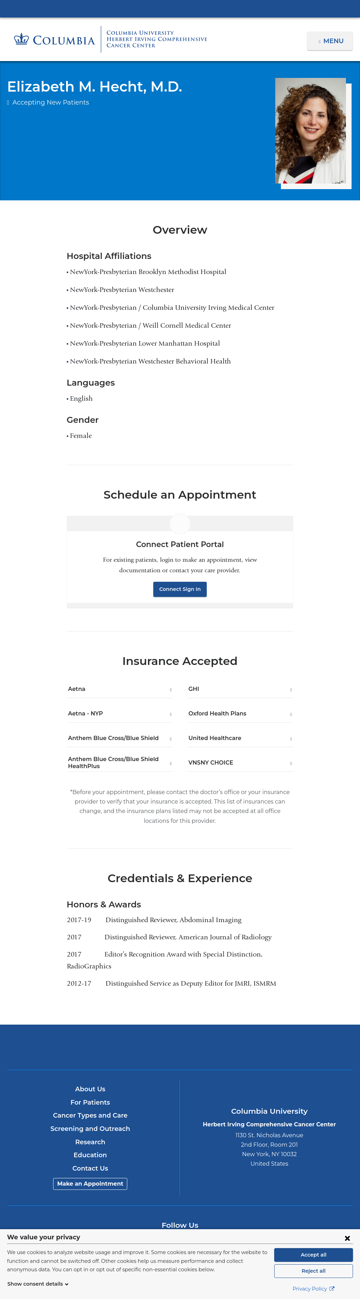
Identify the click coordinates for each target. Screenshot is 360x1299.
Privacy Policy (313, 1289)
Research (90, 1132)
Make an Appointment (90, 1174)
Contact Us (90, 1159)
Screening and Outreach (90, 1119)
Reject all (313, 1271)
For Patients (90, 1093)
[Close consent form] (347, 1238)
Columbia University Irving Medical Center (180, 8)
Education (90, 1145)
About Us (90, 1079)
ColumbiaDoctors (293, 1037)
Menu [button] (334, 41)
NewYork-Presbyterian (180, 1042)
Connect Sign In (180, 589)
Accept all (314, 1255)
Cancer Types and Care (90, 1106)
